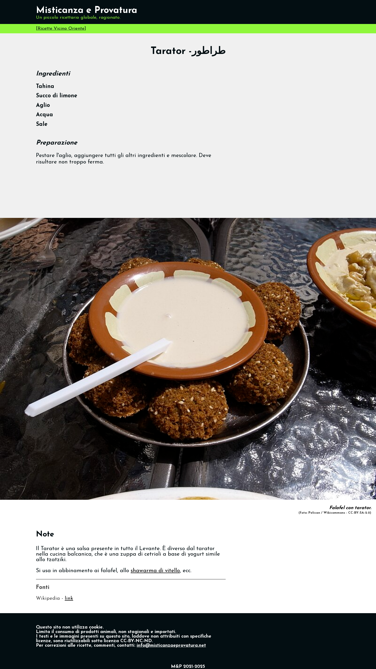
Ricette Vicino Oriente (61, 28)
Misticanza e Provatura (86, 10)
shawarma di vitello (155, 571)
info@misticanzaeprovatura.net (171, 645)
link (69, 598)
